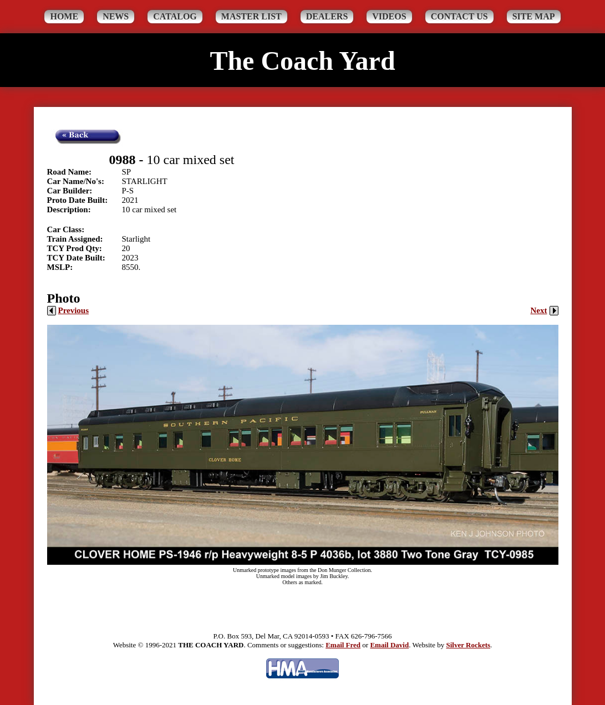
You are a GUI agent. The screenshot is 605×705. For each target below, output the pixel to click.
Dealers (327, 16)
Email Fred (343, 645)
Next (544, 310)
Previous (68, 310)
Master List (251, 16)
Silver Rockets (468, 645)
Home (64, 16)
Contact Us (459, 16)
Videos (389, 16)
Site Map (533, 16)
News (116, 16)
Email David (389, 645)
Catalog (175, 16)
